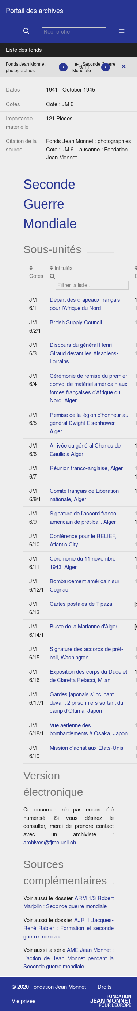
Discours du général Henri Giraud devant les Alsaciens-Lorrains (84, 353)
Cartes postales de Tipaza (81, 604)
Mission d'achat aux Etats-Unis (86, 748)
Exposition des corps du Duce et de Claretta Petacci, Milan (88, 676)
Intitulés (89, 277)
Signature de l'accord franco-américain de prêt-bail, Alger (84, 518)
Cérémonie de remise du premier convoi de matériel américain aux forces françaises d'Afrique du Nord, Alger (89, 388)
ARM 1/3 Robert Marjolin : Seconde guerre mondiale (68, 902)
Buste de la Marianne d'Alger (83, 626)
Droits (105, 987)
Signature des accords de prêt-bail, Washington (86, 653)
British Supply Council (76, 322)
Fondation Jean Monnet (58, 987)
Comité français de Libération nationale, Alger (84, 495)
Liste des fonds (24, 50)
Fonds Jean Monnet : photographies (26, 67)
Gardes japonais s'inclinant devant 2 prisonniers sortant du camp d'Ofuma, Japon (86, 702)
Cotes (36, 272)
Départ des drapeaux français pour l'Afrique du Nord (85, 304)
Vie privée (23, 1001)
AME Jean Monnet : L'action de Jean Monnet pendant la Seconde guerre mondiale (68, 958)
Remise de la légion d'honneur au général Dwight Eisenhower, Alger (89, 423)
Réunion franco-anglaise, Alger (86, 468)
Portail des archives (34, 10)
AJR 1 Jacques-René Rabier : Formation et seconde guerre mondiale (68, 928)
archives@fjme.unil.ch (49, 842)
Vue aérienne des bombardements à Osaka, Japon (89, 729)
